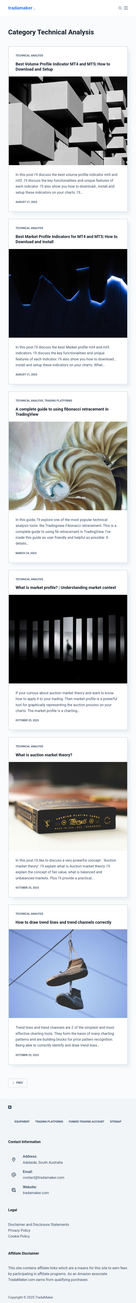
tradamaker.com (36, 1193)
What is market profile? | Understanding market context (66, 587)
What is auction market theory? (44, 755)
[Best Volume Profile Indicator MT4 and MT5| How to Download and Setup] (68, 120)
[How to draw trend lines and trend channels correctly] (68, 973)
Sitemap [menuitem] (115, 1121)
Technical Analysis (29, 55)
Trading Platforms (58, 400)
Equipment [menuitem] (22, 1121)
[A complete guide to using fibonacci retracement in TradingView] (68, 466)
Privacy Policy (19, 1230)
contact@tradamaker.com (43, 1177)
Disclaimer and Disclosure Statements (38, 1224)
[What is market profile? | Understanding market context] (68, 639)
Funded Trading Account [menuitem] (86, 1121)
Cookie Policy (19, 1236)
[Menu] (126, 8)
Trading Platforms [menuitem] (49, 1121)
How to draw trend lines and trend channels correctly (63, 922)
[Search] (120, 8)
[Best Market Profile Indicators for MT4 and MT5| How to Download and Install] (68, 293)
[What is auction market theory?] (68, 806)
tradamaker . (21, 7)
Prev (17, 1082)
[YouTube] (9, 1107)
